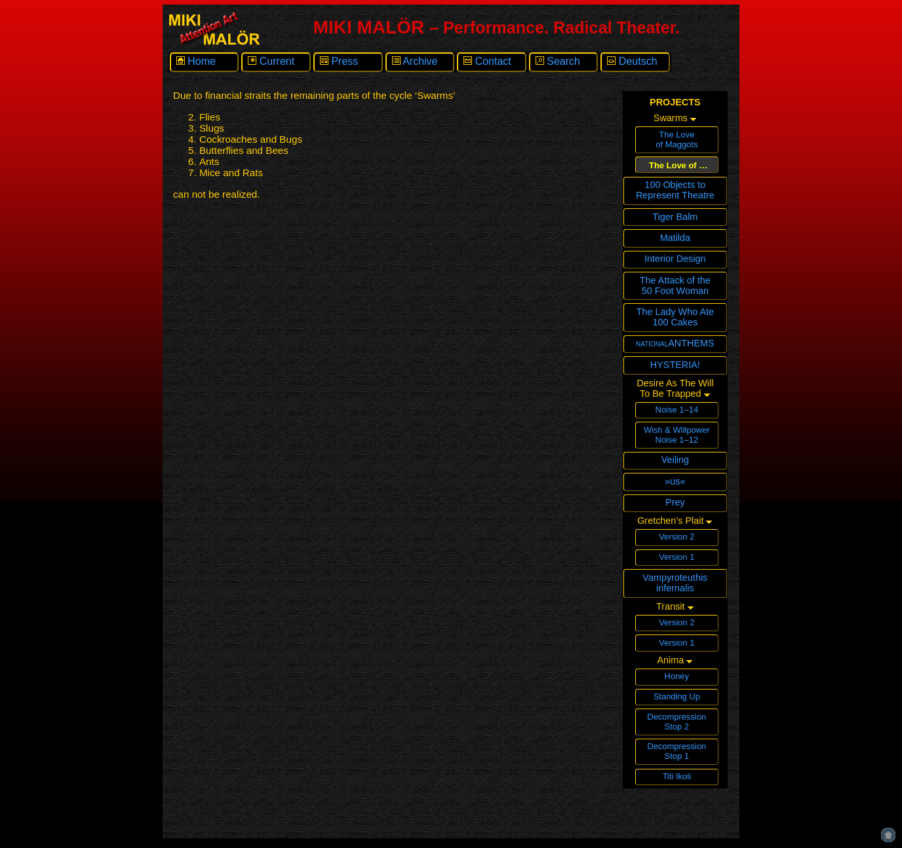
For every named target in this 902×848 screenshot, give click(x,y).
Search (558, 61)
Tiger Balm (674, 217)
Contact (487, 61)
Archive (415, 61)
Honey (677, 676)
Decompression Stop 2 (676, 721)
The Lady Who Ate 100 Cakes (675, 316)
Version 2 (676, 537)
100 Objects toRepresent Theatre (675, 189)
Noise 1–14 (677, 410)
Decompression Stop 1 (676, 751)
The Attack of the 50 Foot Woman (675, 285)
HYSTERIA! (675, 364)
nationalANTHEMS (675, 343)
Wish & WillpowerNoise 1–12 (677, 435)
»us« (675, 481)
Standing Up (677, 696)
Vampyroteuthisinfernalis (674, 582)
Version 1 (676, 557)
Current (271, 61)
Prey (675, 502)
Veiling (675, 459)
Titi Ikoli (677, 776)
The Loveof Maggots (676, 139)
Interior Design (675, 258)
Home (196, 61)
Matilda (675, 237)
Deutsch (632, 61)
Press (339, 61)
